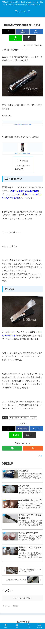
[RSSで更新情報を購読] (33, 448)
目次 (19, 161)
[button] (29, 38)
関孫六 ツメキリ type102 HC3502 (22, 153)
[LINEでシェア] (15, 38)
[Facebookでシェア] (22, 31)
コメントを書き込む (22, 598)
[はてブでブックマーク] (36, 31)
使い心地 (20, 169)
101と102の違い (23, 165)
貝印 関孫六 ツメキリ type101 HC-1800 (22, 124)
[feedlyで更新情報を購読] (12, 448)
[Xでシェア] (8, 31)
